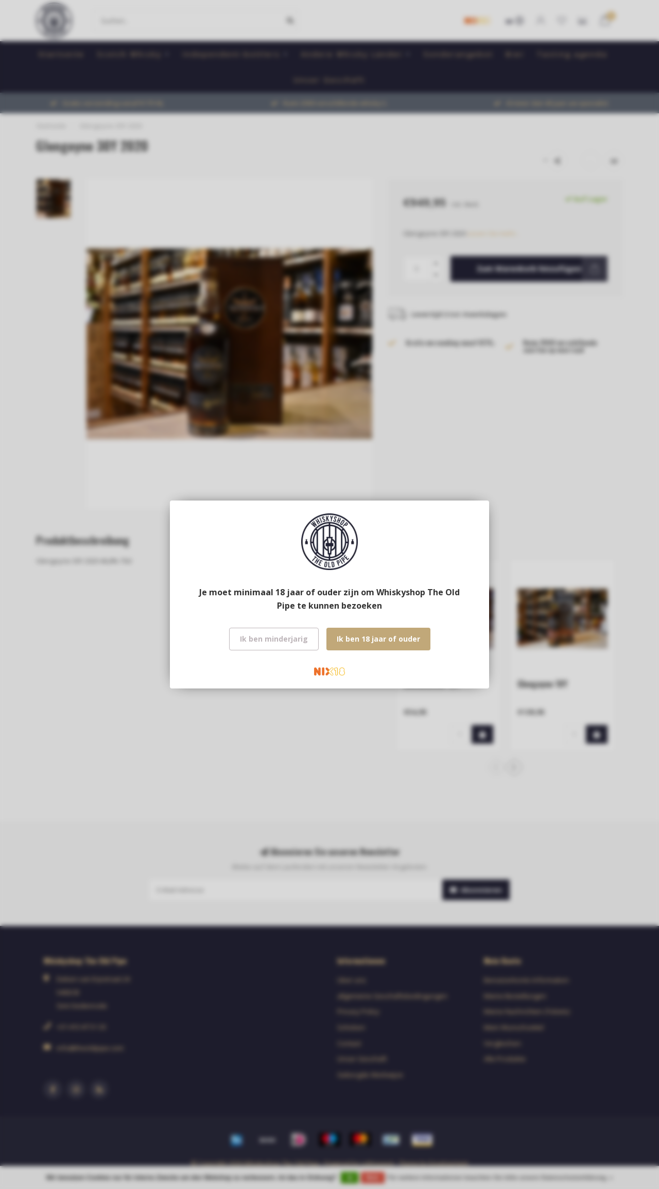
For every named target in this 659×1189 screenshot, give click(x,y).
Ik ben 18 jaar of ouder (378, 639)
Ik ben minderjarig (274, 639)
